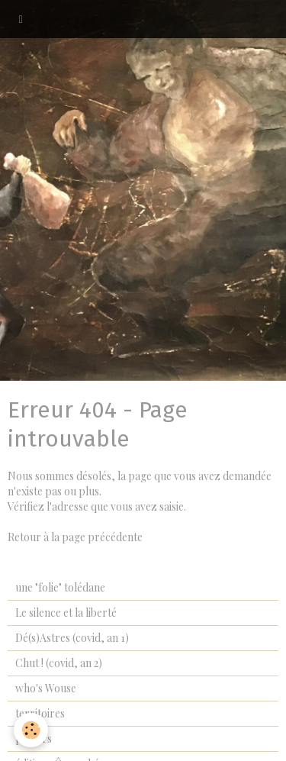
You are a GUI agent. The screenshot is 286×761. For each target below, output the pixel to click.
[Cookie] (31, 730)
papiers (33, 738)
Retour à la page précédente (75, 537)
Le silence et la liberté (66, 612)
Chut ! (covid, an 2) (58, 663)
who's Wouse (45, 688)
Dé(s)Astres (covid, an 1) (72, 637)
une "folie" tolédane (60, 587)
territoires (40, 713)
